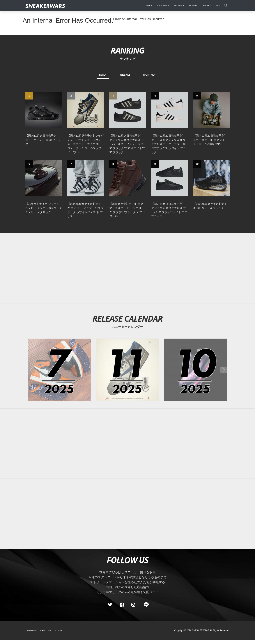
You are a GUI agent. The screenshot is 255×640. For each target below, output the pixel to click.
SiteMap (32, 630)
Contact (60, 630)
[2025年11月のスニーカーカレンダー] (127, 370)
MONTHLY (149, 74)
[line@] (145, 604)
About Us (46, 630)
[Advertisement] (127, 268)
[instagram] (133, 604)
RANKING (127, 50)
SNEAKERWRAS (200, 630)
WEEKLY (125, 74)
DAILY (103, 74)
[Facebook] (121, 604)
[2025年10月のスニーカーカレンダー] (195, 370)
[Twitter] (110, 604)
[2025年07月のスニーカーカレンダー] (59, 370)
